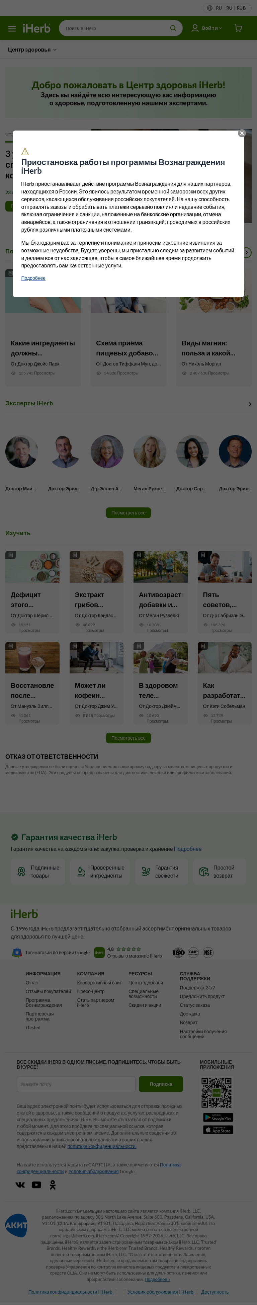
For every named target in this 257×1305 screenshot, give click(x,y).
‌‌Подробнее (33, 278)
